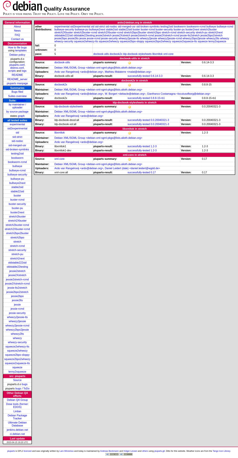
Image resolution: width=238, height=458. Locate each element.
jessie (17, 304)
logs (24, 70)
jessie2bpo (17, 296)
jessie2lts (17, 300)
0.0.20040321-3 (160, 120)
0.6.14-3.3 (156, 76)
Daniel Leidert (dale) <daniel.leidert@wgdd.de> (132, 168)
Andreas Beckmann (109, 451)
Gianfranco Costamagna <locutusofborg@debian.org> (178, 93)
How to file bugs (17, 47)
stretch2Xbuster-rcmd (17, 229)
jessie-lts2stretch (17, 287)
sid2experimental (17, 128)
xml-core (168, 54)
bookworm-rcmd (17, 162)
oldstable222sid (17, 262)
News (17, 30)
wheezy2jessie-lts (17, 317)
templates (21, 50)
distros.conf (17, 67)
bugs (25, 384)
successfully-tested (139, 76)
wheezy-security (17, 342)
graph (21, 115)
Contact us (17, 39)
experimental (17, 124)
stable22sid (17, 191)
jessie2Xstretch (17, 275)
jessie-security (17, 313)
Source (17, 380)
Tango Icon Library (221, 451)
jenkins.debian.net (17, 429)
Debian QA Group (17, 400)
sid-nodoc (17, 141)
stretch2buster (17, 216)
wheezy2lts (17, 333)
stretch (21, 100)
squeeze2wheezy (17, 350)
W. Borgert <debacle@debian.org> (125, 93)
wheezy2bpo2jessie (17, 329)
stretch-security (17, 250)
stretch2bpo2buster (17, 233)
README (17, 75)
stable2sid (17, 187)
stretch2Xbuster (17, 220)
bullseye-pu (17, 178)
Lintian (17, 411)
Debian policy (17, 54)
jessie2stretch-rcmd (17, 279)
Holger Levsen (130, 451)
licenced (28, 451)
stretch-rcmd (17, 246)
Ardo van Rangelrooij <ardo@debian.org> (78, 71)
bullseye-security (17, 174)
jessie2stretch (17, 271)
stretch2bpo (17, 237)
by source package (17, 111)
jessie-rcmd (17, 308)
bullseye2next (17, 183)
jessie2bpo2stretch (17, 292)
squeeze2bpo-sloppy (17, 354)
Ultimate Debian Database (17, 424)
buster (17, 195)
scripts (12, 70)
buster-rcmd (17, 199)
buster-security (17, 204)
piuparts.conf (17, 64)
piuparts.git (159, 451)
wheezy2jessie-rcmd (17, 325)
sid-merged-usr (17, 145)
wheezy (17, 338)
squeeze (17, 367)
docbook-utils (101, 54)
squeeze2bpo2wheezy (17, 359)
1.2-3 (153, 146)
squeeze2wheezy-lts (17, 346)
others (145, 451)
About (17, 26)
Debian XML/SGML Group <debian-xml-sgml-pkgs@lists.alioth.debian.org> (98, 67)
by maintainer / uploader (17, 106)
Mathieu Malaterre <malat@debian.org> (128, 71)
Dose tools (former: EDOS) (17, 405)
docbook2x (116, 54)
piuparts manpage (17, 83)
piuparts (11, 451)
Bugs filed (17, 91)
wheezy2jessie (17, 321)
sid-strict (17, 136)
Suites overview (17, 96)
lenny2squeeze (17, 371)
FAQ (17, 35)
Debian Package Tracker (17, 417)
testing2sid (17, 153)
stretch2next (17, 258)
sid (17, 132)
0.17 (153, 172)
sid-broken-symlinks (17, 149)
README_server (17, 79)
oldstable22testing (17, 266)
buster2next (17, 212)
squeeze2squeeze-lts (17, 363)
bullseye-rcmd (17, 170)
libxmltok (157, 54)
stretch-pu (17, 254)
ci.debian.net (17, 434)
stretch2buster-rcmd (17, 225)
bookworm (17, 157)
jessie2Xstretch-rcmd (17, 283)
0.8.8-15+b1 (158, 98)
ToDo (26, 388)
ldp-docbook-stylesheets (137, 54)
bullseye (17, 166)
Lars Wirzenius (66, 451)
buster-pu (17, 208)
